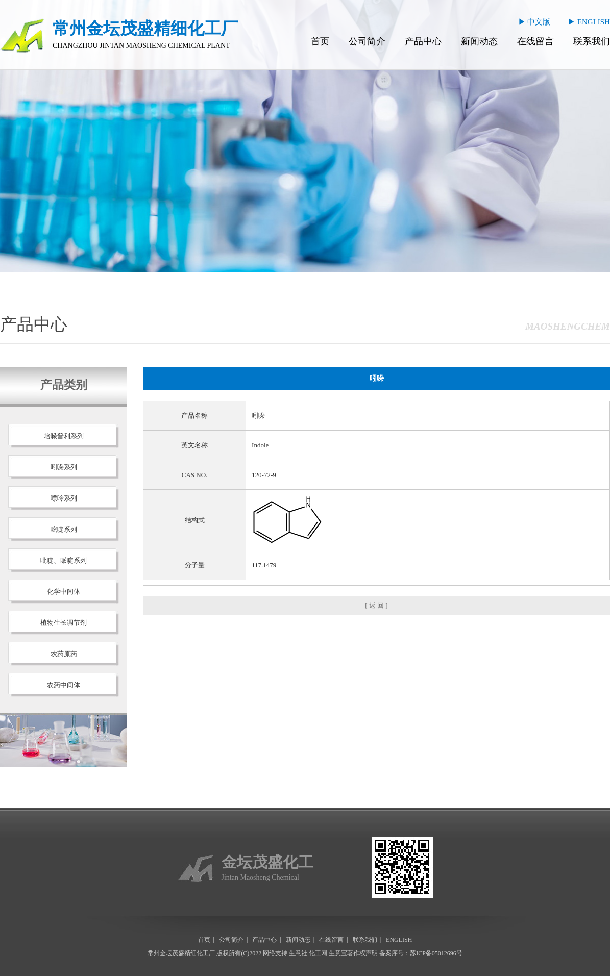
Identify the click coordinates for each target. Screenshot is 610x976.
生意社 (298, 953)
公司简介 (367, 41)
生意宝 (338, 953)
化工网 (318, 953)
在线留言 (535, 41)
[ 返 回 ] (376, 605)
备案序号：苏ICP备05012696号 (420, 953)
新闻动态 (479, 41)
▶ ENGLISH (589, 22)
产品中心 (423, 41)
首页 (320, 41)
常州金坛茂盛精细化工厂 (181, 953)
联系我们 (591, 41)
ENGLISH (399, 939)
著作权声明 (362, 953)
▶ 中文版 (534, 22)
